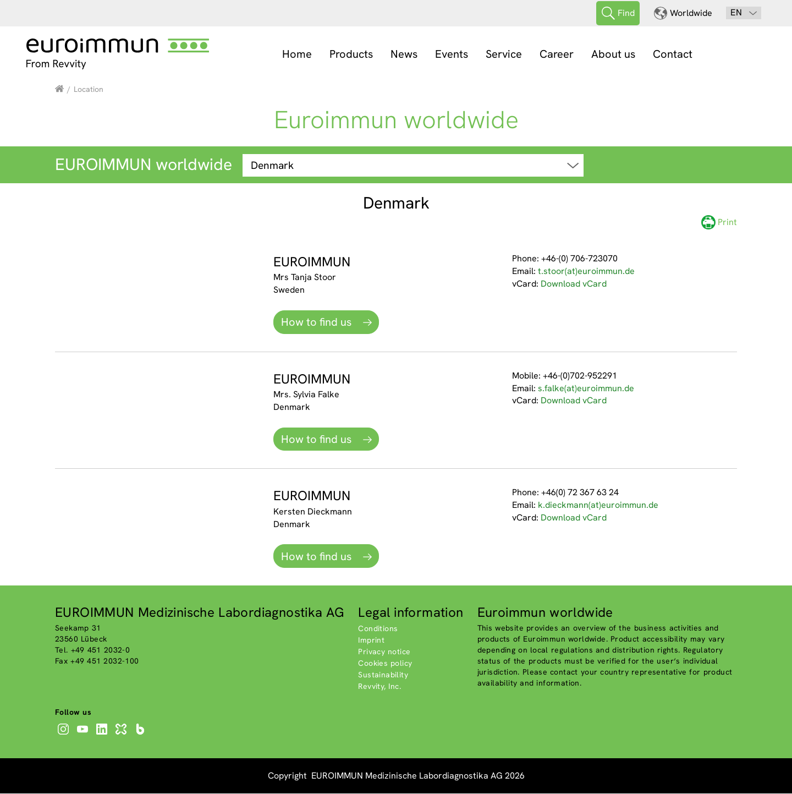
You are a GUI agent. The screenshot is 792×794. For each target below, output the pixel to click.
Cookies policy (385, 663)
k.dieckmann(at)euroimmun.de (598, 505)
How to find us (317, 322)
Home (297, 54)
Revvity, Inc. (379, 686)
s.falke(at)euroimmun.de (586, 388)
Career (557, 54)
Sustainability (383, 675)
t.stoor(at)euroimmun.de (586, 271)
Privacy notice (384, 651)
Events (451, 54)
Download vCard (574, 283)
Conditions (378, 628)
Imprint (371, 640)
